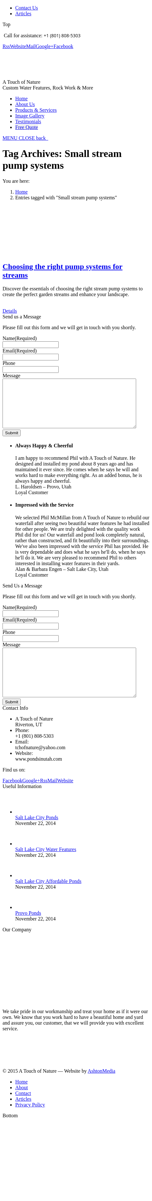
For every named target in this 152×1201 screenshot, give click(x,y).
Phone (9, 363)
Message (11, 375)
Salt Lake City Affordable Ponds (48, 900)
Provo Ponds (28, 932)
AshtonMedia (101, 1090)
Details (10, 311)
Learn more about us (23, 1058)
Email (20, 350)
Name (20, 338)
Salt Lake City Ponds (36, 836)
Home (21, 192)
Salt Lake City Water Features (45, 868)
